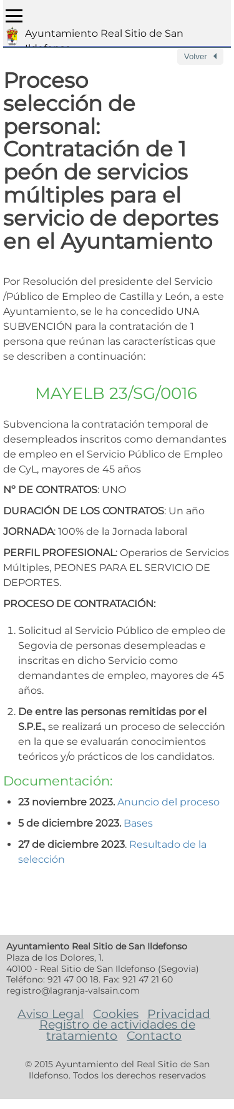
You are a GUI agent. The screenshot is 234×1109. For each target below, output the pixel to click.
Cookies (116, 1013)
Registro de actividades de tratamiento (117, 1030)
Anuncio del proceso (168, 802)
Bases (138, 823)
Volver (195, 56)
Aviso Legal (50, 1013)
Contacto (154, 1035)
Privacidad (178, 1013)
